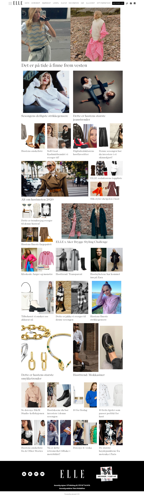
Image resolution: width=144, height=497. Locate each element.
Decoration (74, 3)
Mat (82, 3)
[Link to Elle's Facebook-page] (30, 474)
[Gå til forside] (17, 3)
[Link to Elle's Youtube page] (36, 474)
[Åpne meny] (10, 3)
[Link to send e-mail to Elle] (42, 474)
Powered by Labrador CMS (72, 494)
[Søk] (127, 3)
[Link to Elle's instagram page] (24, 474)
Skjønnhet (46, 3)
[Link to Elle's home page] (72, 474)
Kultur (64, 3)
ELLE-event (90, 3)
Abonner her (118, 3)
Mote (27, 3)
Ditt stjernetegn (103, 3)
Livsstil (56, 3)
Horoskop (35, 3)
